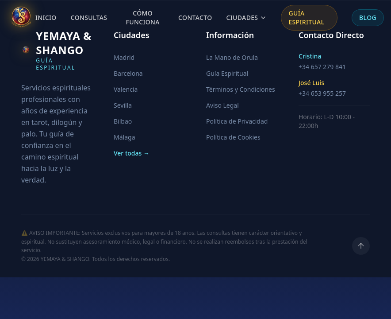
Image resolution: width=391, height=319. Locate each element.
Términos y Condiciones (240, 89)
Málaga (124, 137)
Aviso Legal (222, 105)
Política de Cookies (233, 137)
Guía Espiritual (306, 17)
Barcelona (128, 73)
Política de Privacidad (237, 121)
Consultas (89, 17)
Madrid (124, 57)
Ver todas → (132, 153)
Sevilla (123, 105)
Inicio (46, 17)
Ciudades (246, 17)
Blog (367, 17)
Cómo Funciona (143, 17)
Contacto (195, 17)
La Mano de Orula (232, 57)
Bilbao (123, 121)
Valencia (126, 89)
